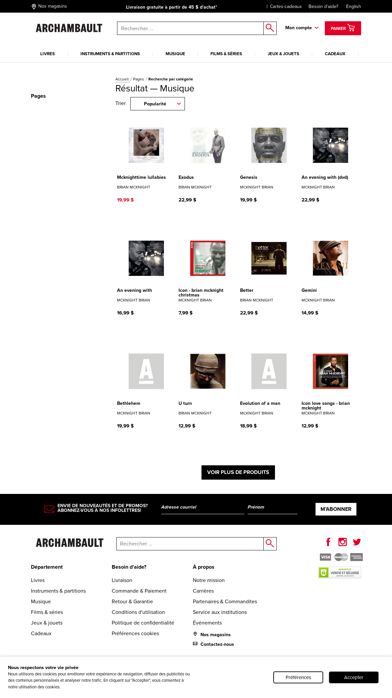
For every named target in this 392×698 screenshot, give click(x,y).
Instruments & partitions (110, 54)
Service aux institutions (220, 612)
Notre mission (209, 580)
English (353, 6)
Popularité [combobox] (155, 103)
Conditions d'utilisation (138, 612)
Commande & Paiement (139, 591)
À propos (203, 567)
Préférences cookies (135, 633)
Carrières (203, 591)
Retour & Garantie (132, 601)
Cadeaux (335, 54)
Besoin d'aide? (323, 6)
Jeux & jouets (283, 54)
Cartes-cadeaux (282, 6)
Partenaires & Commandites (225, 601)
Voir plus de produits (238, 472)
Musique (175, 54)
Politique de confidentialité (143, 623)
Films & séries (226, 54)
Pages (139, 79)
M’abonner (336, 509)
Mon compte (298, 27)
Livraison (122, 580)
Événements (207, 623)
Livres (47, 54)
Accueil (122, 79)
